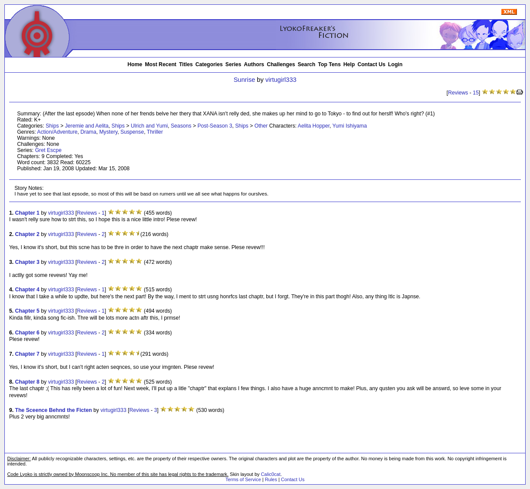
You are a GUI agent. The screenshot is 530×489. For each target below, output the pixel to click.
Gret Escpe (48, 150)
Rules (271, 479)
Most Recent (160, 64)
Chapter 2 (27, 234)
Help (349, 64)
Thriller (155, 132)
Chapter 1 (27, 213)
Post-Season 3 (214, 126)
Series (233, 64)
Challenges (281, 64)
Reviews (458, 93)
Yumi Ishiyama (350, 126)
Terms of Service (243, 479)
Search (307, 64)
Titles (186, 64)
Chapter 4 (27, 290)
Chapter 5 (27, 311)
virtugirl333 (280, 79)
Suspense (132, 132)
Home (135, 64)
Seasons (181, 126)
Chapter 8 (27, 382)
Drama (88, 132)
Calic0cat (270, 474)
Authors (254, 64)
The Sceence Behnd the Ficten (53, 410)
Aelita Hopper (314, 126)
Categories (209, 64)
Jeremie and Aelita (87, 126)
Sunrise (244, 79)
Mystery (108, 132)
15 (476, 93)
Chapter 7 (27, 354)
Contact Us (371, 64)
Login (395, 64)
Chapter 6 (27, 333)
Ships (52, 126)
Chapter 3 (27, 262)
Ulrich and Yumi (149, 126)
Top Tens (329, 64)
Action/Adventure (57, 132)
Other (261, 126)
